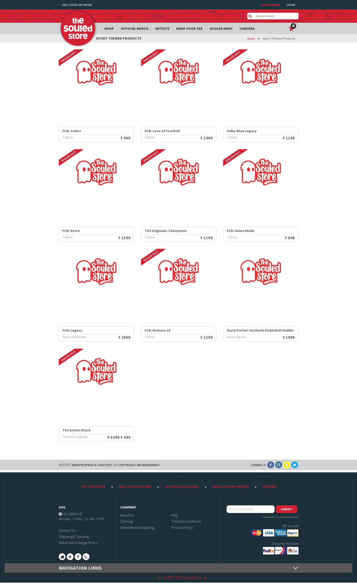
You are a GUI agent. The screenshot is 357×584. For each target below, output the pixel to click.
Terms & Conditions (186, 521)
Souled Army (221, 28)
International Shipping (137, 527)
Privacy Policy (182, 527)
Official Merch (134, 28)
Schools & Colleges (182, 486)
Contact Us (67, 530)
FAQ (174, 515)
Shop (109, 28)
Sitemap (126, 521)
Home (251, 38)
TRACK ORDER (270, 5)
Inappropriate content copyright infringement (109, 465)
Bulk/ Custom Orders (231, 486)
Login (290, 5)
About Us (127, 515)
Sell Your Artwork (77, 5)
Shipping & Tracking (74, 536)
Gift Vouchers (93, 486)
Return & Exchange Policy (78, 542)
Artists (162, 28)
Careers (247, 28)
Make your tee (189, 28)
